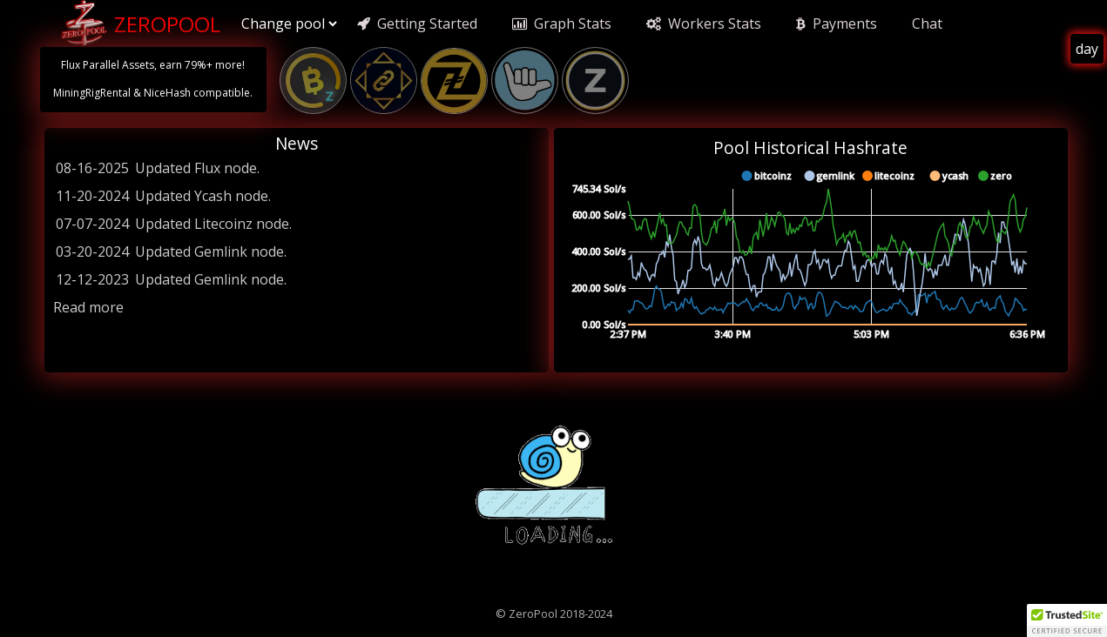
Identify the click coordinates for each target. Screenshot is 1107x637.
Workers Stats (703, 23)
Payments (836, 23)
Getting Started (417, 23)
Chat (927, 23)
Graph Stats (561, 23)
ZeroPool (138, 23)
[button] (1067, 620)
